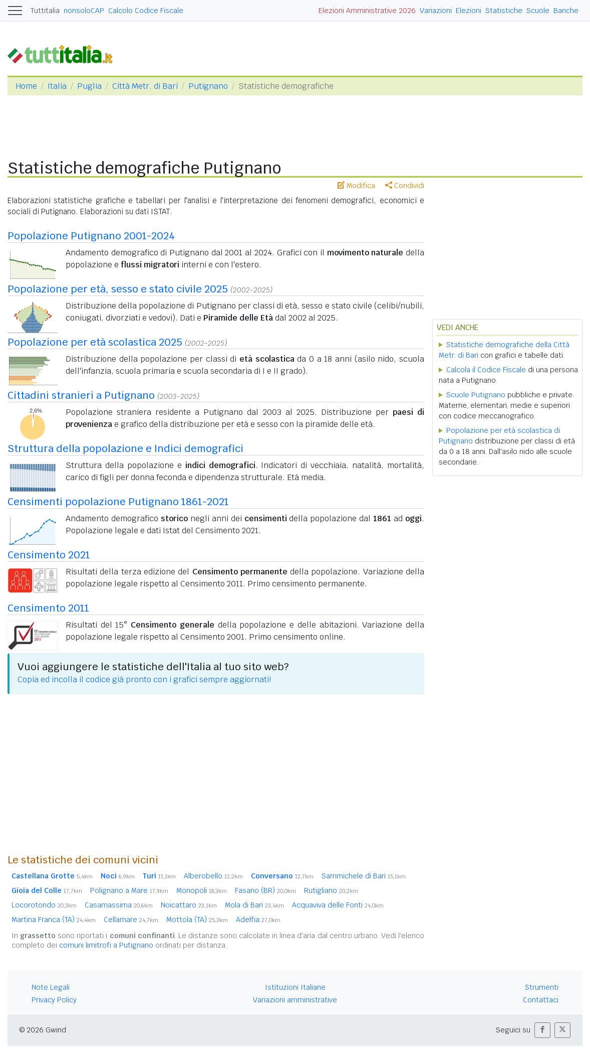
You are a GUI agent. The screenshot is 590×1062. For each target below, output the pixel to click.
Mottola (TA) (197, 919)
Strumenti (541, 987)
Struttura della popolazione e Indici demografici (125, 448)
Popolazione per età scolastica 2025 (95, 342)
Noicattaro (189, 904)
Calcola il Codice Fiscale (486, 369)
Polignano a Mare (129, 890)
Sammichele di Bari (364, 875)
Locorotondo (44, 904)
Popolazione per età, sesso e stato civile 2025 (118, 288)
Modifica (356, 185)
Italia (57, 86)
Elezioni (468, 10)
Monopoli (201, 890)
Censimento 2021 (49, 554)
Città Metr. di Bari (145, 86)
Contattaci (540, 999)
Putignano (208, 86)
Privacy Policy (54, 999)
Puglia (89, 86)
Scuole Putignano (475, 394)
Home (26, 86)
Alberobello (213, 875)
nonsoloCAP (84, 10)
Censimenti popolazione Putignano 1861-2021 (118, 501)
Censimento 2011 (48, 608)
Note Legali (51, 987)
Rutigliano (331, 890)
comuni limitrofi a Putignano (106, 945)
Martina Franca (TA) (54, 919)
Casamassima (119, 904)
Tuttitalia (45, 10)
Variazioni (436, 10)
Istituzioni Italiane (295, 987)
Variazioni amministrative (295, 999)
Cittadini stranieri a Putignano (81, 395)
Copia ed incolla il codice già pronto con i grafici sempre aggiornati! (144, 679)
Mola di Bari (254, 904)
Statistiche (503, 10)
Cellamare (131, 919)
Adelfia (258, 919)
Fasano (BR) (265, 890)
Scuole (537, 10)
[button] (542, 1030)
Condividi (404, 185)
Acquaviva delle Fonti (338, 904)
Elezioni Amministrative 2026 (367, 10)
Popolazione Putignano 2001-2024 (91, 235)
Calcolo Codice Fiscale (145, 10)
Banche (565, 10)
